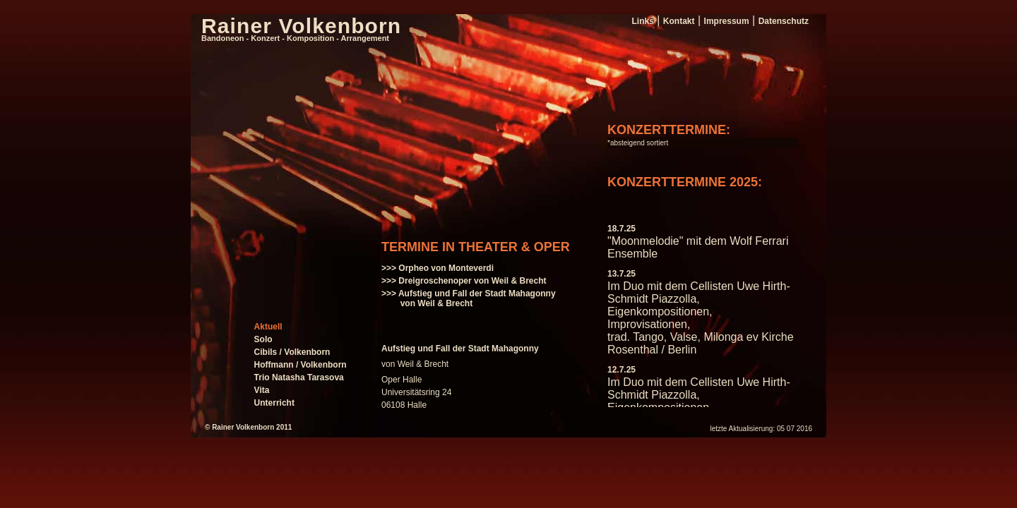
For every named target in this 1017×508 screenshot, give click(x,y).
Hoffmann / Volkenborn (300, 365)
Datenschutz (784, 21)
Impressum (726, 21)
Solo (263, 339)
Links (642, 21)
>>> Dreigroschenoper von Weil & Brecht (464, 281)
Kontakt (679, 21)
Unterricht (274, 403)
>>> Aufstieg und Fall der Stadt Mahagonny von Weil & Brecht (468, 298)
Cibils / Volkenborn (292, 352)
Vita (262, 390)
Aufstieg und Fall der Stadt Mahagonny (460, 348)
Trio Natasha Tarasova (299, 377)
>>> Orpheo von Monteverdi (437, 268)
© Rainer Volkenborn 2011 (248, 427)
